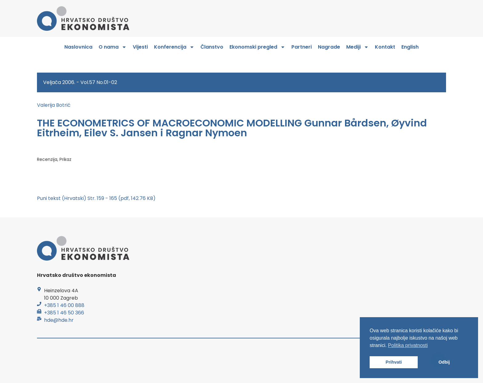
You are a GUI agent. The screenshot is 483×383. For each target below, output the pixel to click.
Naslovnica (78, 46)
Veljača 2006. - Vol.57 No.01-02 (80, 82)
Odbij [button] (444, 362)
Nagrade (329, 46)
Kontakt (385, 46)
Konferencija (174, 47)
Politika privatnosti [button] (408, 345)
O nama (113, 47)
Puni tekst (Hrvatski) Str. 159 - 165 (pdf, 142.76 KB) (96, 198)
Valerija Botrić (54, 105)
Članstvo (212, 46)
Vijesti (140, 46)
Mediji (357, 47)
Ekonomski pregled (257, 47)
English (410, 46)
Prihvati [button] (394, 362)
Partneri (301, 46)
